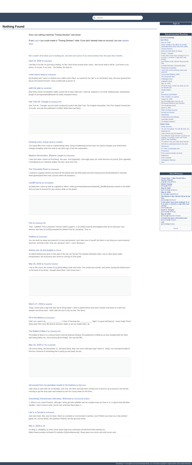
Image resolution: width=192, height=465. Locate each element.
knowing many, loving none (41, 142)
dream (164, 207)
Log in (37, 40)
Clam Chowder (166, 158)
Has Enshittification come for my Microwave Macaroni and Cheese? (173, 102)
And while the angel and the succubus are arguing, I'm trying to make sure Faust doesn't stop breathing (175, 137)
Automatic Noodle (167, 119)
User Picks (164, 40)
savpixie (49, 304)
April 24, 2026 (35, 61)
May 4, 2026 (34, 426)
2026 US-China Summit (169, 110)
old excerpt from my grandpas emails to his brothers (52, 385)
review (164, 194)
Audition (32, 237)
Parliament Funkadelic (168, 68)
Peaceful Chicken (51, 264)
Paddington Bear (167, 79)
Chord (58, 250)
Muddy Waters (166, 90)
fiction (164, 216)
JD (44, 426)
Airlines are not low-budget (41, 250)
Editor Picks (165, 124)
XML (162, 162)
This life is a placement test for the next (174, 144)
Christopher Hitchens (168, 160)
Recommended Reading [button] (176, 34)
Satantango (165, 115)
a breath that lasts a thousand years (173, 66)
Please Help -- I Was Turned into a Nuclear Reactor (173, 179)
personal (165, 190)
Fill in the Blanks (36, 318)
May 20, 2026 (35, 264)
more (175, 228)
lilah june (82, 385)
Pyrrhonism (165, 146)
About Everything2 (167, 38)
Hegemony (165, 155)
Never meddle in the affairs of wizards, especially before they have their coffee (174, 45)
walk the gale (35, 88)
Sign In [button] (176, 23)
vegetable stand (166, 81)
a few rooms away (37, 74)
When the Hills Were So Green (171, 51)
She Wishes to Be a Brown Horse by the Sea (175, 197)
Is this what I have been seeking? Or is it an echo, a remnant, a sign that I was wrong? (175, 57)
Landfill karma (35, 183)
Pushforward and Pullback (170, 117)
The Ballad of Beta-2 (38, 331)
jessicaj (171, 224)
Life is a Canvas (36, 412)
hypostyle (48, 61)
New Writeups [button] (176, 174)
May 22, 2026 (166, 192)
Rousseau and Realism (169, 94)
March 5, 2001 (166, 108)
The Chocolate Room (38, 169)
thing (163, 186)
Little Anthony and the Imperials (172, 133)
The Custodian (50, 345)
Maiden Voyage (166, 184)
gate (170, 207)
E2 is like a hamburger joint (170, 148)
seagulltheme (171, 182)
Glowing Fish (56, 102)
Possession (165, 151)
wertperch (174, 190)
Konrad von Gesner (167, 112)
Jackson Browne (166, 49)
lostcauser (52, 75)
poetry (164, 200)
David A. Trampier (167, 53)
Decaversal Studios (82, 399)
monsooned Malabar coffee (170, 74)
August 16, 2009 (166, 99)
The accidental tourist (168, 105)
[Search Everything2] (117, 18)
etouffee (59, 142)
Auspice (173, 220)
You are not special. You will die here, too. (175, 129)
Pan (30, 223)
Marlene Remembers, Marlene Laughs (46, 155)
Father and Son (166, 126)
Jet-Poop (172, 212)
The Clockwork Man (168, 77)
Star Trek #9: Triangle (38, 102)
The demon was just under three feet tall (175, 142)
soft (162, 92)
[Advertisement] (96, 6)
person (164, 212)
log (163, 182)
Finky (170, 186)
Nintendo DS (165, 131)
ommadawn (49, 183)
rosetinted (47, 88)
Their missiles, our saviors (170, 97)
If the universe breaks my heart (171, 153)
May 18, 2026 (35, 345)
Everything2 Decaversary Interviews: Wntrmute (50, 399)
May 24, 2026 (166, 42)
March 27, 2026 (36, 304)
